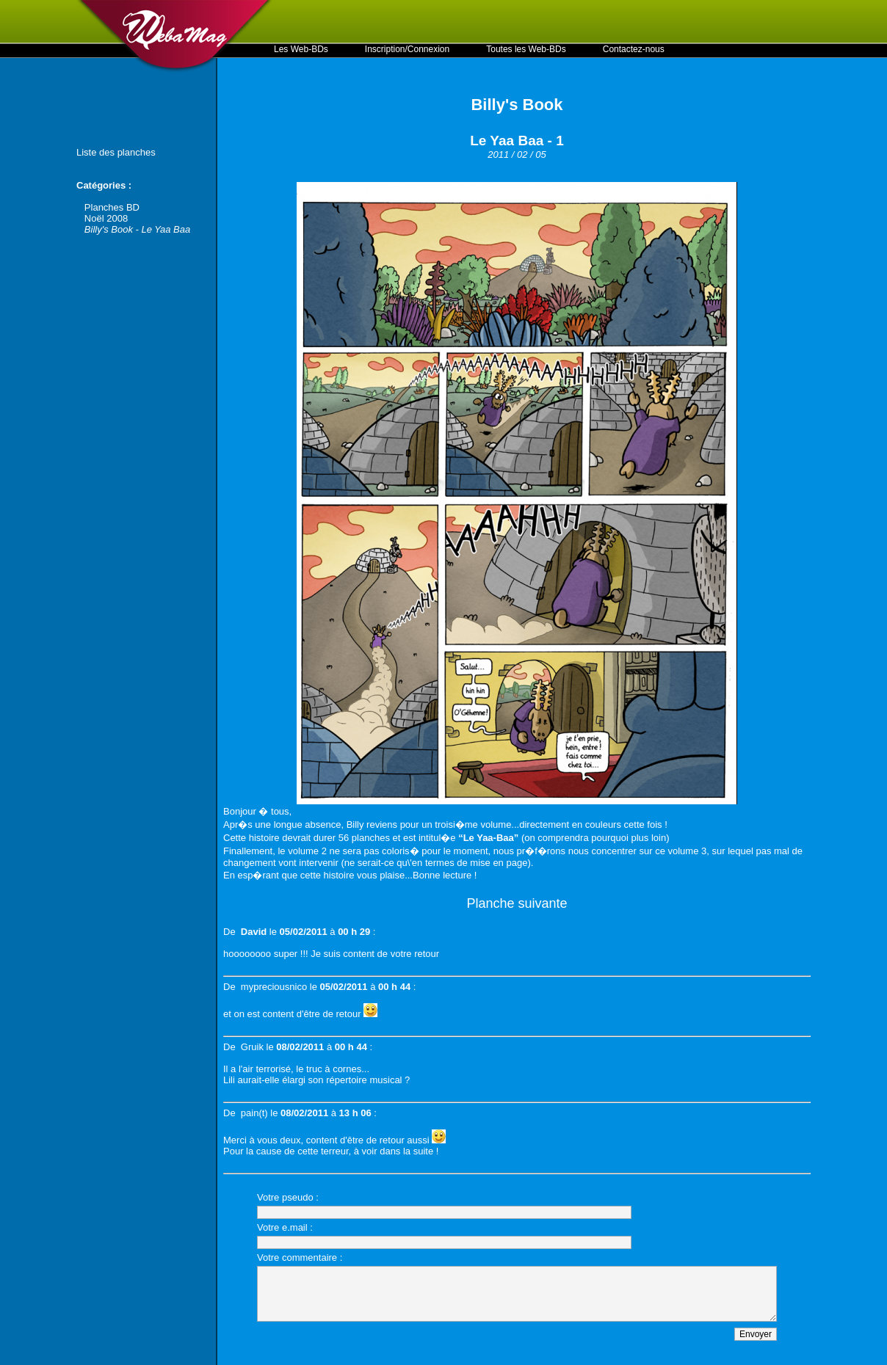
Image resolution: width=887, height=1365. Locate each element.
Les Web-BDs (301, 49)
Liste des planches (116, 152)
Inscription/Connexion (407, 49)
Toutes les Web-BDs (526, 49)
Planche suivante (516, 903)
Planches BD (112, 207)
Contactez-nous (634, 49)
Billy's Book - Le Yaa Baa (137, 229)
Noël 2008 (106, 218)
